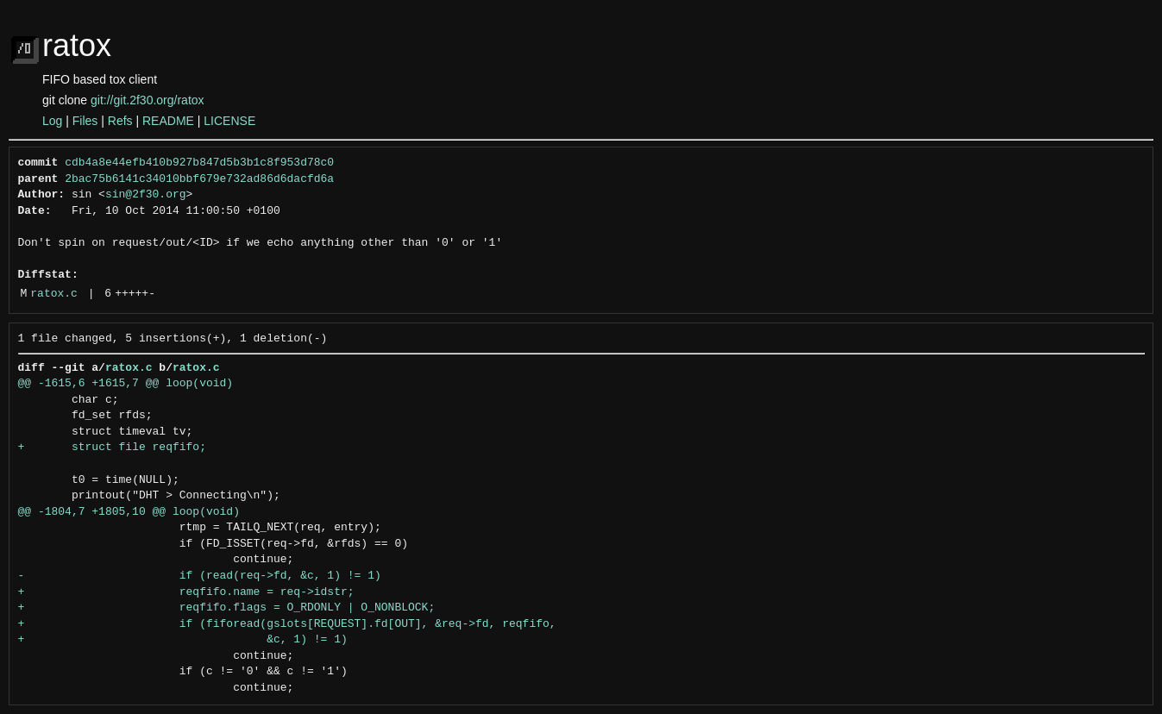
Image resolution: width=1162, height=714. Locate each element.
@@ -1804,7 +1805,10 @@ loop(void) (129, 512)
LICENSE (229, 121)
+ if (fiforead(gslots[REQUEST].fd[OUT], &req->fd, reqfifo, (287, 624)
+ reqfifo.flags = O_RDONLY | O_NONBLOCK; (227, 608)
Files (85, 121)
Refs (120, 121)
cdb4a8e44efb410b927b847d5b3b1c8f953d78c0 (199, 163)
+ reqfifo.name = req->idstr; (186, 592)
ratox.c (54, 294)
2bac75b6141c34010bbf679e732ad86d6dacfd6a (199, 179)
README (168, 121)
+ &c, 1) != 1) (183, 640)
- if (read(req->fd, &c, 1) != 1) (199, 576)
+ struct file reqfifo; (112, 447)
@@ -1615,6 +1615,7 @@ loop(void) (126, 383)
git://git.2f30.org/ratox (147, 100)
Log (52, 121)
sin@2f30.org (145, 195)
